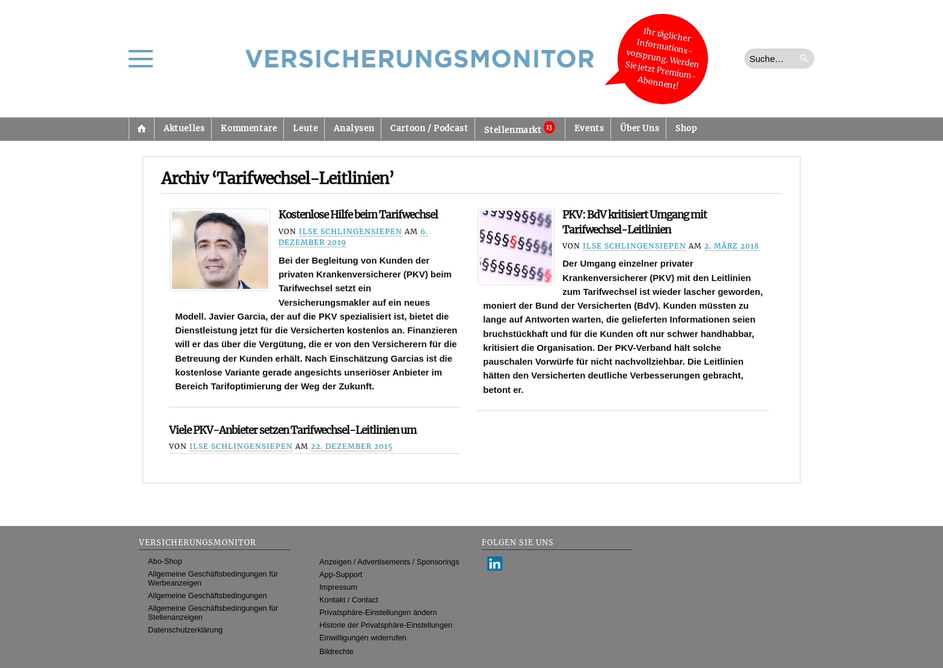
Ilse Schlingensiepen (350, 231)
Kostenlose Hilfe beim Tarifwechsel (358, 214)
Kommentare (249, 128)
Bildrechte (336, 651)
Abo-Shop (165, 561)
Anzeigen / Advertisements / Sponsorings (389, 561)
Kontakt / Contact (348, 599)
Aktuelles (184, 128)
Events (589, 128)
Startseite (141, 129)
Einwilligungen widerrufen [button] (363, 637)
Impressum (338, 587)
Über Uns (639, 128)
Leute (305, 128)
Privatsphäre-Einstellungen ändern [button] (378, 612)
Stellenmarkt (519, 128)
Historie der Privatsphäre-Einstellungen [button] (385, 624)
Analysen (354, 128)
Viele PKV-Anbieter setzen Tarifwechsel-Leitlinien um (292, 430)
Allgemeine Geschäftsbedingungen (207, 595)
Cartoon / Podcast (429, 128)
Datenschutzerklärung (185, 629)
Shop (685, 128)
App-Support (341, 574)
